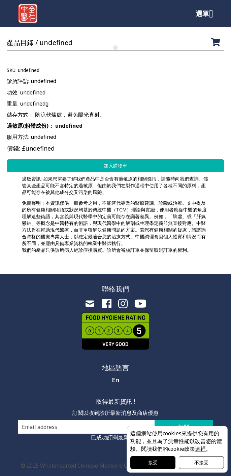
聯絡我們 (115, 288)
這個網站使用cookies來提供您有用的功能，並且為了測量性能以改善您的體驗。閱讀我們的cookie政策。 (176, 441)
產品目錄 (20, 42)
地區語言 (115, 367)
